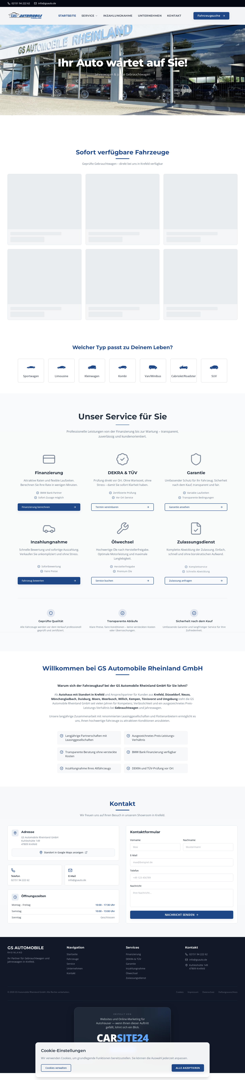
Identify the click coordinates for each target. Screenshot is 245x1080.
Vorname (135, 842)
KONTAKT (174, 15)
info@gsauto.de (45, 3)
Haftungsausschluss (228, 994)
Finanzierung (133, 956)
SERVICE (89, 15)
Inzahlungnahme (135, 971)
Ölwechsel (132, 975)
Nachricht (135, 888)
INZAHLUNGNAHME (118, 15)
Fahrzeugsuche (211, 15)
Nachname (189, 842)
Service (71, 966)
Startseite (72, 956)
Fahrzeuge (73, 961)
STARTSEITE (67, 15)
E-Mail (133, 857)
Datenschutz (208, 994)
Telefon (134, 873)
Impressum (193, 994)
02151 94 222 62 (18, 3)
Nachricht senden (182, 917)
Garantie (131, 966)
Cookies (180, 994)
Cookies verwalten (56, 1067)
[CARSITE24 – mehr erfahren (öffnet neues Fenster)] (122, 1041)
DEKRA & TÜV (133, 961)
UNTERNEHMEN (150, 15)
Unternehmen (75, 971)
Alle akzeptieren (188, 1067)
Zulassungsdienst (136, 980)
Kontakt (71, 975)
